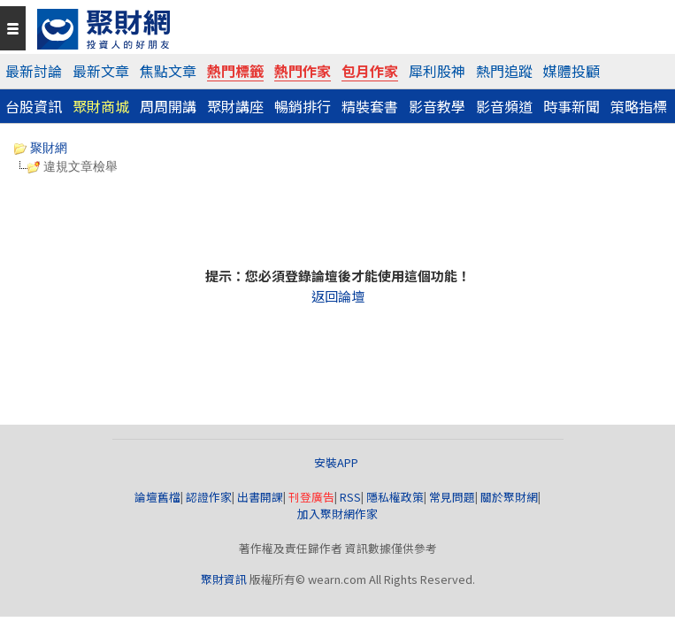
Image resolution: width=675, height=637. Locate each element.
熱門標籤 (235, 71)
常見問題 (452, 496)
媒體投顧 (571, 71)
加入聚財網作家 (337, 513)
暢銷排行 (302, 106)
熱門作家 (302, 71)
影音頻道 (504, 106)
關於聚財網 (509, 496)
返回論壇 (337, 296)
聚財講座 (235, 106)
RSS (350, 496)
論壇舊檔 (157, 496)
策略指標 (638, 106)
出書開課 (260, 496)
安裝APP (337, 462)
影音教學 (437, 106)
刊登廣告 (311, 496)
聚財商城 (101, 106)
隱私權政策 (395, 496)
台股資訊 (33, 106)
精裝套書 (369, 106)
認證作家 (209, 496)
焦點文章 (168, 71)
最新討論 (33, 71)
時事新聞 (571, 106)
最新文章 (101, 71)
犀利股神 (437, 71)
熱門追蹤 (504, 71)
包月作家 (369, 71)
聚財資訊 (224, 579)
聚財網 (40, 148)
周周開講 (168, 106)
